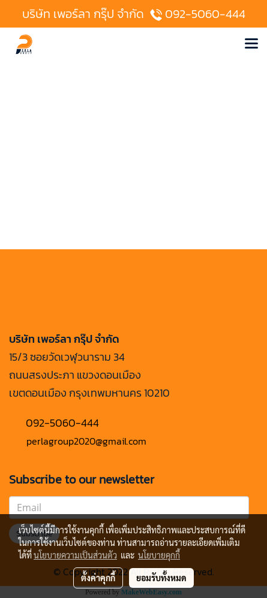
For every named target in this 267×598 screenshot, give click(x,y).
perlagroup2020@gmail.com (86, 441)
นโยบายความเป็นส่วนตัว (75, 554)
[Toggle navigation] (251, 44)
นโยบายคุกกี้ (159, 554)
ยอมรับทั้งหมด (161, 577)
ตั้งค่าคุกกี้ (98, 577)
